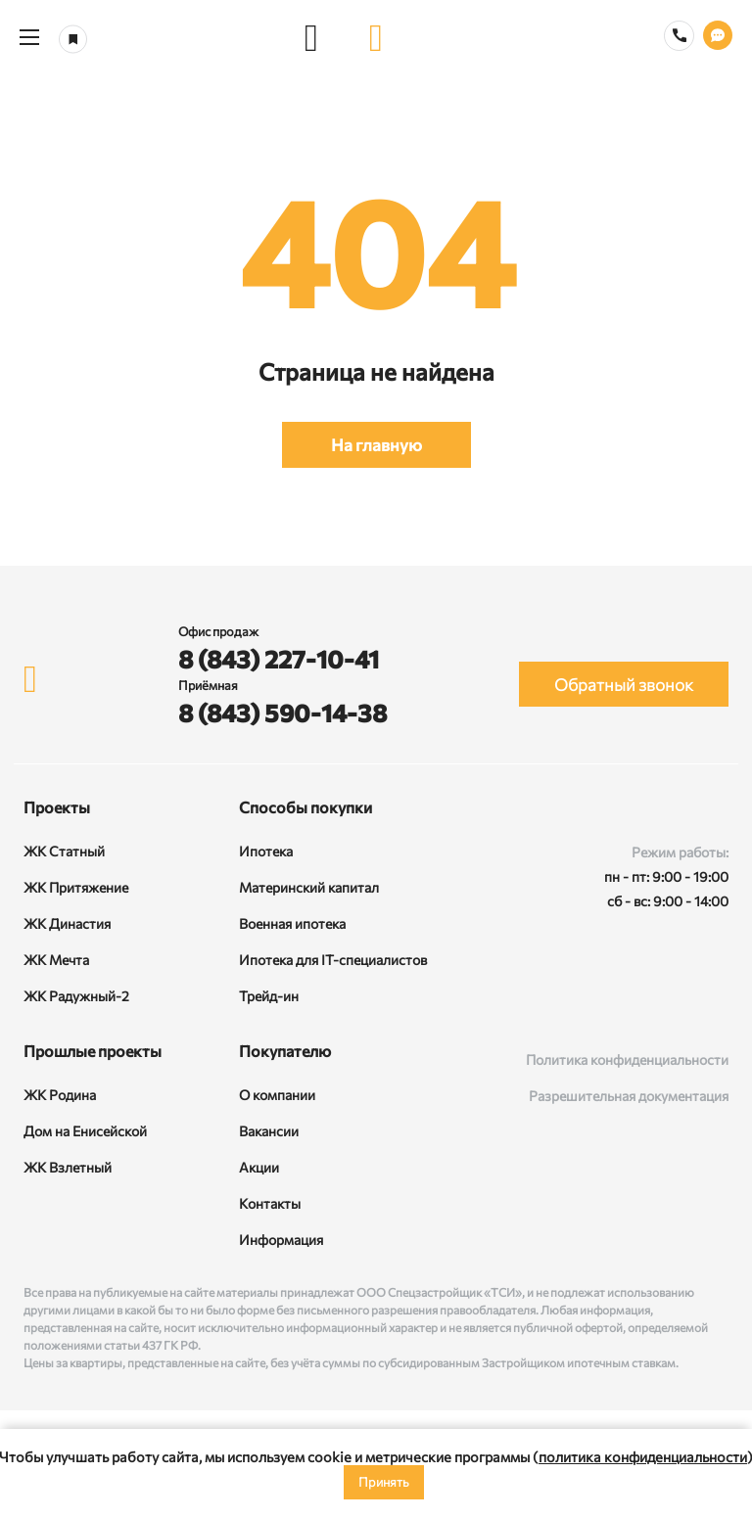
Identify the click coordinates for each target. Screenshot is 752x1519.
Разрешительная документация (628, 1095)
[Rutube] (657, 996)
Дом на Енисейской (85, 1131)
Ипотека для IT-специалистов (333, 959)
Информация (281, 1239)
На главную (376, 445)
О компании (277, 1094)
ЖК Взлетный (68, 1167)
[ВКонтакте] (604, 996)
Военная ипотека (292, 923)
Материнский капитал (309, 887)
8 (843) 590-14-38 (282, 712)
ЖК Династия (67, 923)
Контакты (270, 1203)
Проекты (57, 807)
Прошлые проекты (93, 1050)
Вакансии (269, 1131)
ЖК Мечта (56, 959)
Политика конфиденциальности (627, 1059)
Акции (259, 1167)
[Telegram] (709, 996)
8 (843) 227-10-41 (278, 658)
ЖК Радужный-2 (76, 996)
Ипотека (266, 851)
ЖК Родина (60, 1094)
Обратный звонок (623, 684)
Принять (383, 1482)
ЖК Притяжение (76, 887)
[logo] (376, 37)
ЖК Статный (64, 851)
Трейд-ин (269, 996)
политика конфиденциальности (643, 1456)
